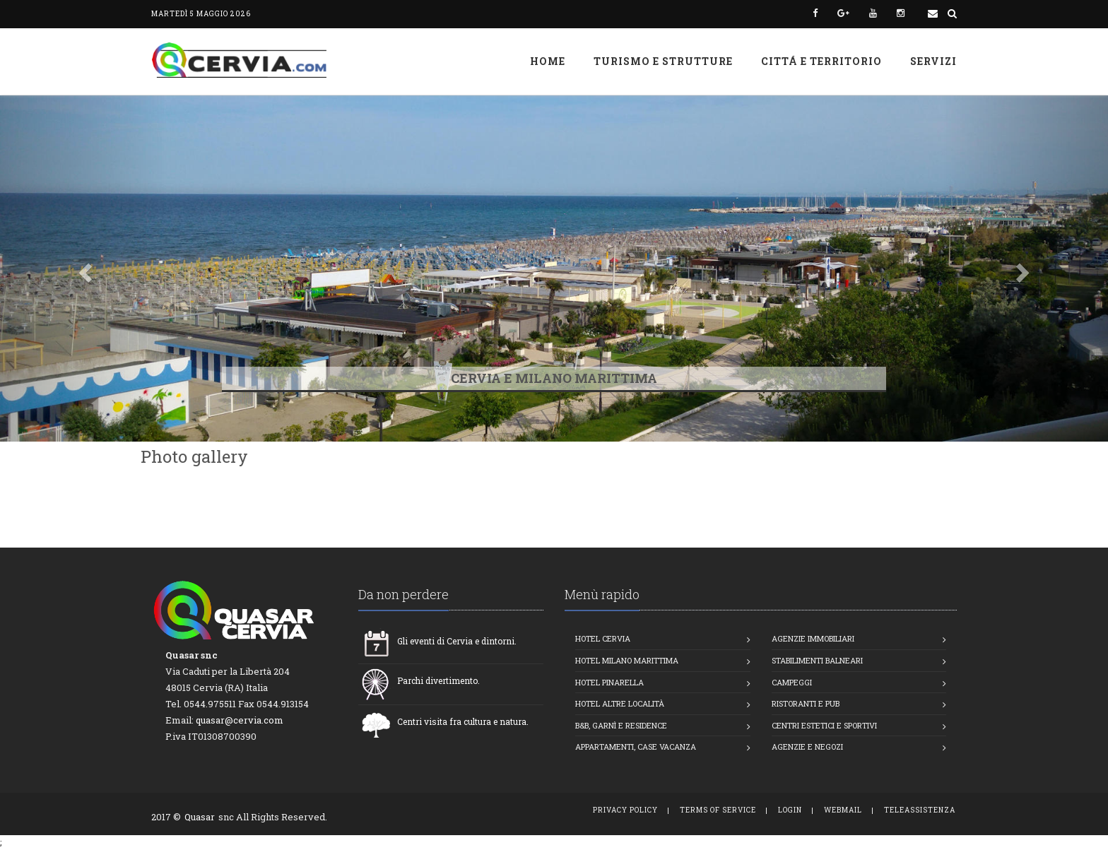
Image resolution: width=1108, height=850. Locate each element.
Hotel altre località (619, 703)
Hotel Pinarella (609, 682)
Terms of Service (718, 810)
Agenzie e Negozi (807, 746)
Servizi (933, 61)
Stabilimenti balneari (817, 660)
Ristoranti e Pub (805, 703)
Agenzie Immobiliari (813, 638)
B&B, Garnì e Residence (621, 725)
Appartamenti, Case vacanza (635, 746)
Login (790, 810)
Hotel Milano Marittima (626, 660)
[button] (83, 268)
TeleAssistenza (919, 810)
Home (547, 61)
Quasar (199, 816)
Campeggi (792, 682)
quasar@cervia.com (239, 720)
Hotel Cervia (602, 638)
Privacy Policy (625, 810)
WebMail (843, 810)
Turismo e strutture (663, 61)
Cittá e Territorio (821, 61)
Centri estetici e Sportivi (824, 725)
